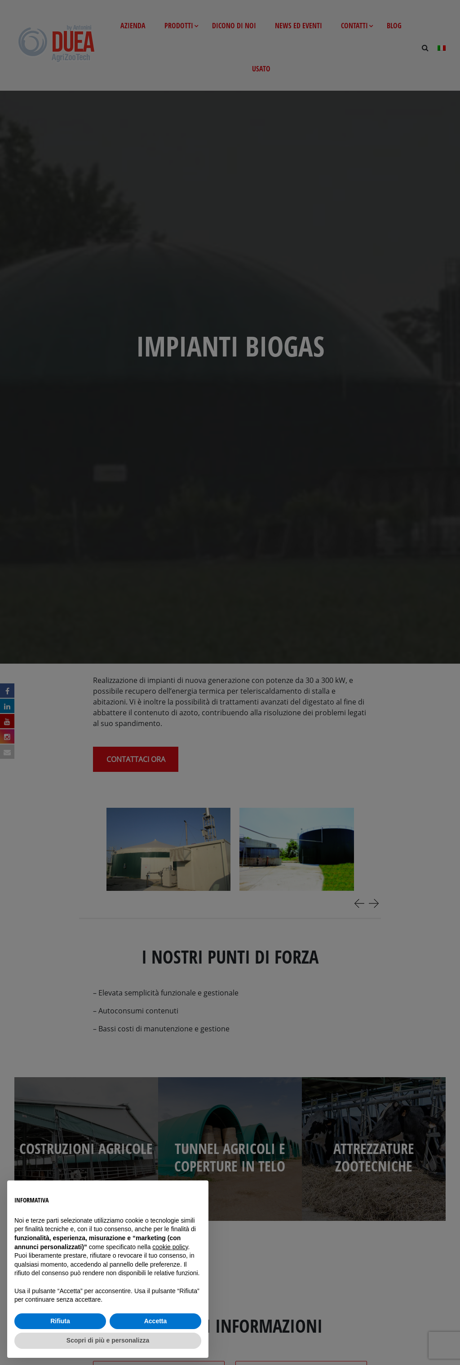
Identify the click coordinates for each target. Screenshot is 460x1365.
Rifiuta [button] (60, 1321)
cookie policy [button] (170, 1247)
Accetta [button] (155, 1321)
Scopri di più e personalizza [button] (107, 1340)
